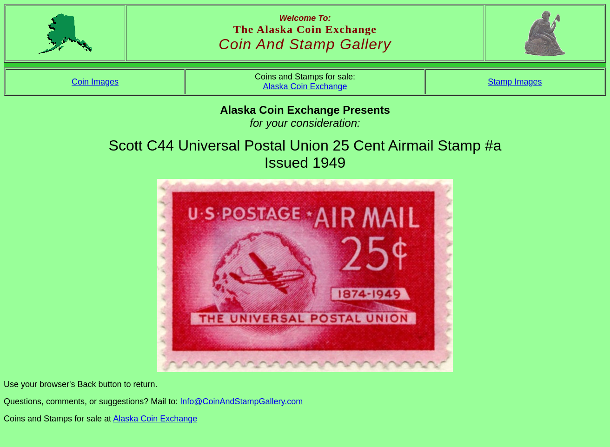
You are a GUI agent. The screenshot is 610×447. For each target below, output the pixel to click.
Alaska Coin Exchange (305, 86)
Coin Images (95, 81)
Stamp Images (515, 81)
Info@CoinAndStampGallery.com (241, 401)
